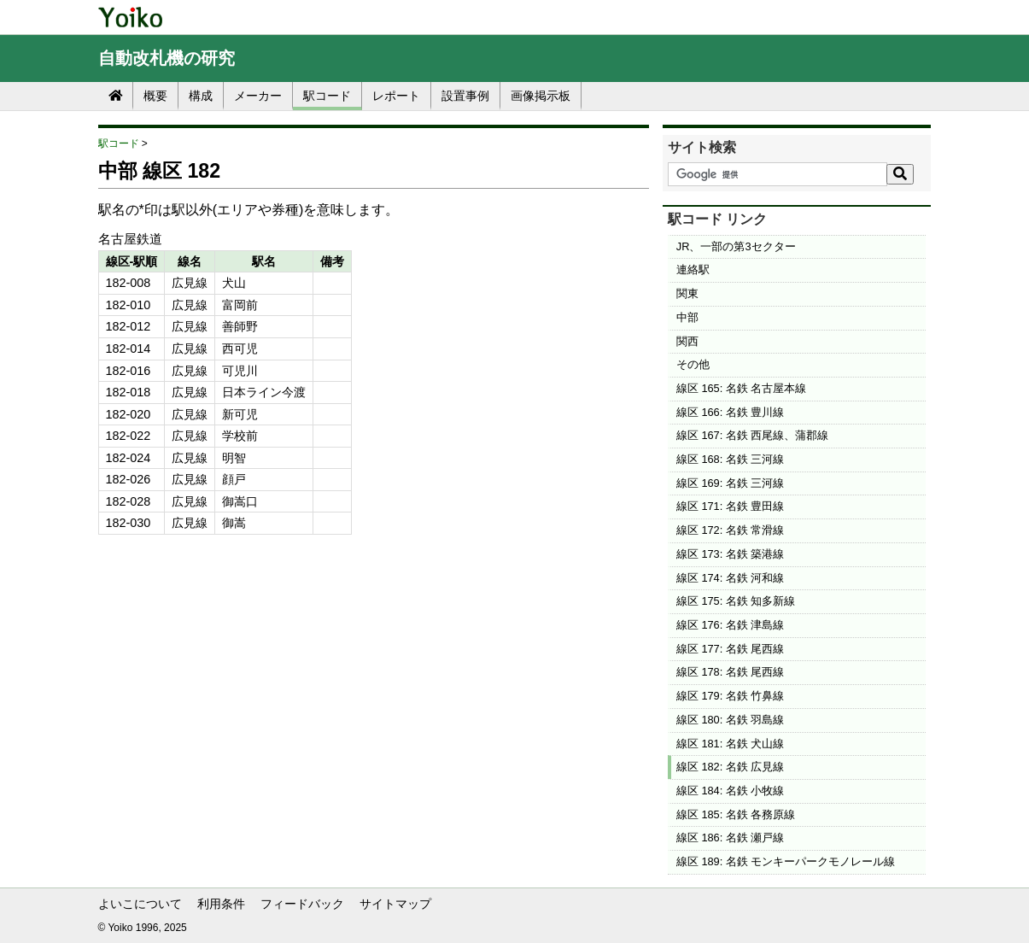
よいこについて (140, 904)
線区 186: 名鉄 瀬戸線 (730, 837)
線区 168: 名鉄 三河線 (730, 459)
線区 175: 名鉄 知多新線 (736, 600)
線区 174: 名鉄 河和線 (730, 577)
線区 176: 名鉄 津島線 (730, 624)
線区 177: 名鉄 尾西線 (730, 648)
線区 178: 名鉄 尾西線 (730, 671)
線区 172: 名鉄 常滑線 (730, 530)
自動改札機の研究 (166, 58)
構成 (201, 95)
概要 (155, 95)
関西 (687, 341)
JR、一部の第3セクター (736, 246)
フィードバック (302, 904)
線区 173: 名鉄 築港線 (730, 554)
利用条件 (221, 904)
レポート (396, 95)
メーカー (258, 95)
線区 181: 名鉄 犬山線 (730, 743)
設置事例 (465, 95)
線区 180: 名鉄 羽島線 (730, 719)
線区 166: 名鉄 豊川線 (730, 412)
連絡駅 (693, 269)
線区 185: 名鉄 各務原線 (736, 814)
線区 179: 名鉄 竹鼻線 (730, 695)
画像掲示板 (540, 95)
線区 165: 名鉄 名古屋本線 (741, 388)
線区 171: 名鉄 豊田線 (730, 506)
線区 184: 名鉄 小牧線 (730, 790)
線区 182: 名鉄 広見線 (730, 766)
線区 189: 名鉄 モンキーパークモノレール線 (786, 861)
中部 (687, 317)
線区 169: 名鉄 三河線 (730, 483)
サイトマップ (395, 904)
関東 (687, 293)
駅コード (327, 95)
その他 (693, 364)
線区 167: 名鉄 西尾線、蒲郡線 (752, 435)
